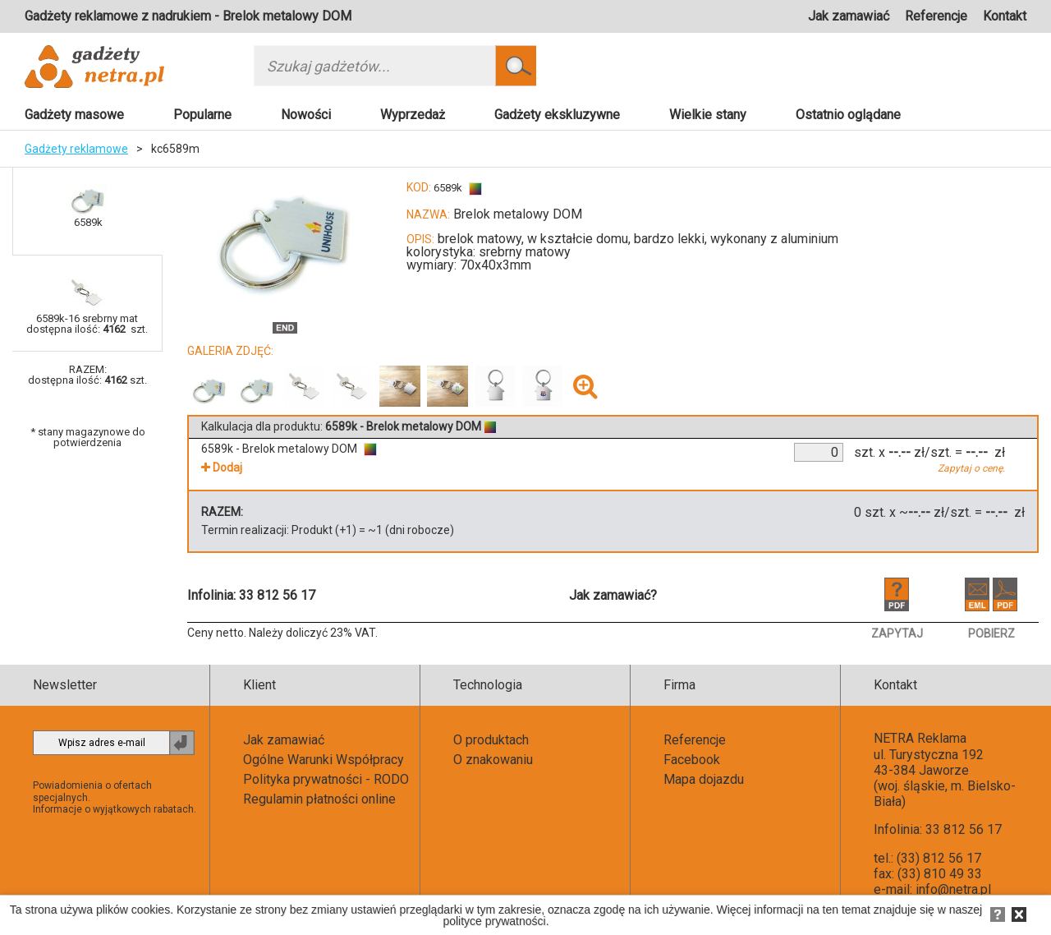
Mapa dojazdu (703, 779)
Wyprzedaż (412, 114)
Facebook (691, 759)
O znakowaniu (493, 759)
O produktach (491, 740)
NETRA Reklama (920, 738)
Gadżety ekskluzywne (557, 114)
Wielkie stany (707, 114)
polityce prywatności (494, 921)
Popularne (202, 114)
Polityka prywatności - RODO (326, 779)
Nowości (306, 114)
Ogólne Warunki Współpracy (323, 759)
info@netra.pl (953, 889)
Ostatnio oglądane (848, 114)
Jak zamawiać (848, 16)
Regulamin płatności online (319, 799)
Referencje (936, 16)
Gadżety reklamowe (76, 148)
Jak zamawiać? (613, 595)
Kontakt (1004, 16)
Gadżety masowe (74, 114)
